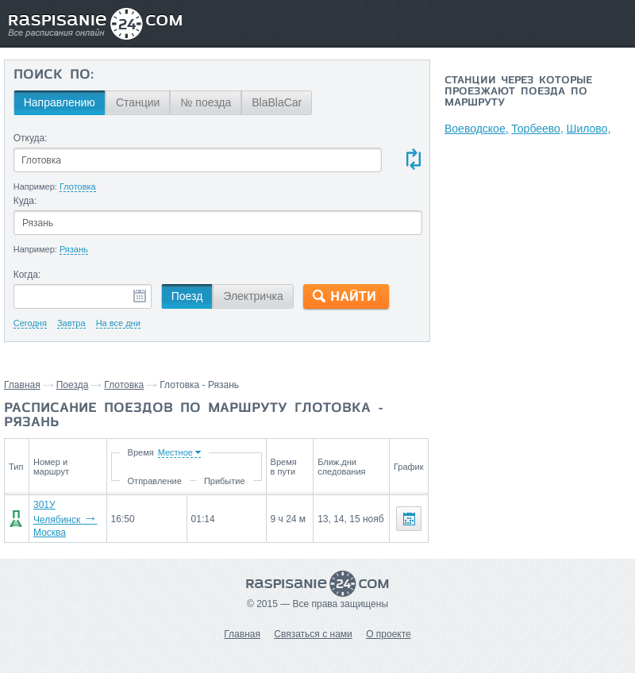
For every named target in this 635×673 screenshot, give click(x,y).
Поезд (187, 296)
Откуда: (30, 138)
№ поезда (205, 102)
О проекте (388, 623)
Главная (22, 384)
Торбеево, (538, 128)
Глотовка (124, 384)
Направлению (59, 102)
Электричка (253, 296)
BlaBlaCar (277, 102)
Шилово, (590, 128)
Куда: (25, 200)
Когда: (27, 274)
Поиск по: (53, 75)
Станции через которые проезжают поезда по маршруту (518, 92)
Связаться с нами (313, 623)
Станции (138, 102)
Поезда (72, 384)
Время (143, 452)
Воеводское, (476, 128)
